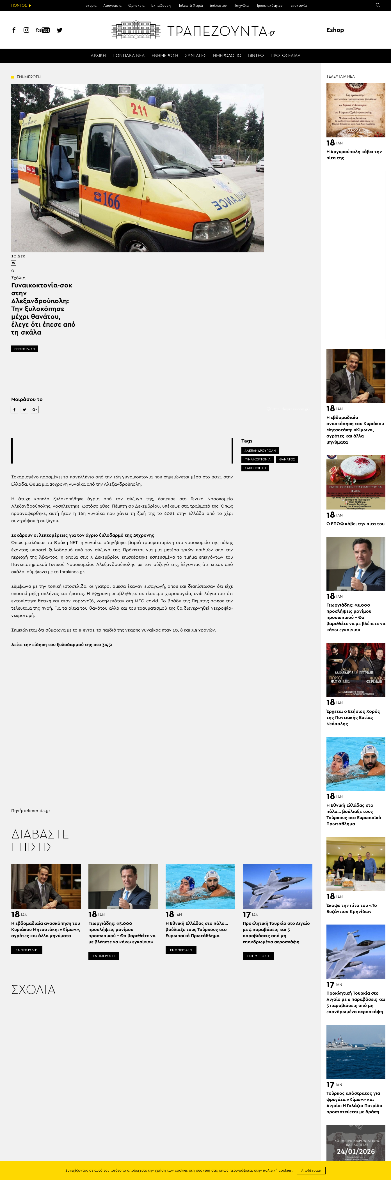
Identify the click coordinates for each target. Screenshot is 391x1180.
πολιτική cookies (277, 1170)
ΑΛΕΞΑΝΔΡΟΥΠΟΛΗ (260, 450)
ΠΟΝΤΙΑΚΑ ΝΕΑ (129, 56)
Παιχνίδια (241, 6)
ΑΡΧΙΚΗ (98, 56)
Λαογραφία (112, 6)
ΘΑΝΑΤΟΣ (287, 459)
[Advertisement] (122, 451)
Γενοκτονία (298, 6)
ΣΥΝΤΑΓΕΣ (195, 56)
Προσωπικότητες (269, 6)
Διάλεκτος (218, 6)
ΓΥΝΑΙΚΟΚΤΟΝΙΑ (257, 459)
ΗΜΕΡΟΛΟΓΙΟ (227, 56)
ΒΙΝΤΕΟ (256, 56)
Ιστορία (90, 6)
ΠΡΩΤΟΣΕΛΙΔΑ (286, 56)
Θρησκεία (136, 6)
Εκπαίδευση (161, 6)
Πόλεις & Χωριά (190, 6)
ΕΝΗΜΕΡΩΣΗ (165, 56)
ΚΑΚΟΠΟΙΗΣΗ (255, 468)
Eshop (335, 30)
